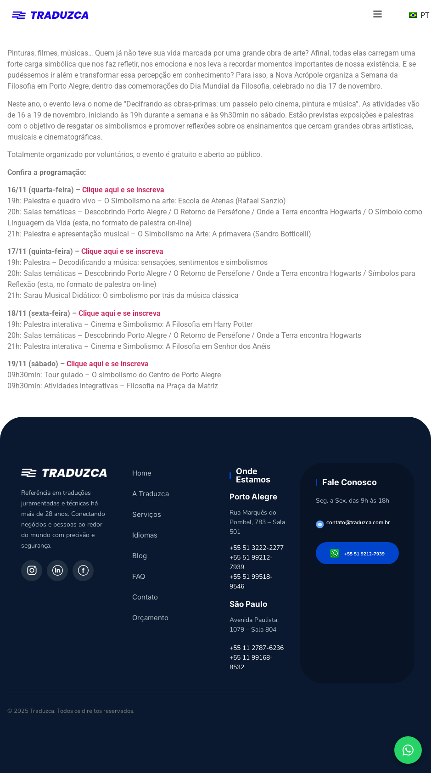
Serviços (146, 514)
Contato (145, 597)
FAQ (138, 576)
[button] (377, 15)
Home (141, 473)
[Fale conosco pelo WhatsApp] (408, 750)
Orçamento (150, 617)
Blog (139, 555)
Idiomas (144, 535)
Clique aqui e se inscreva (123, 189)
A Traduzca (150, 493)
